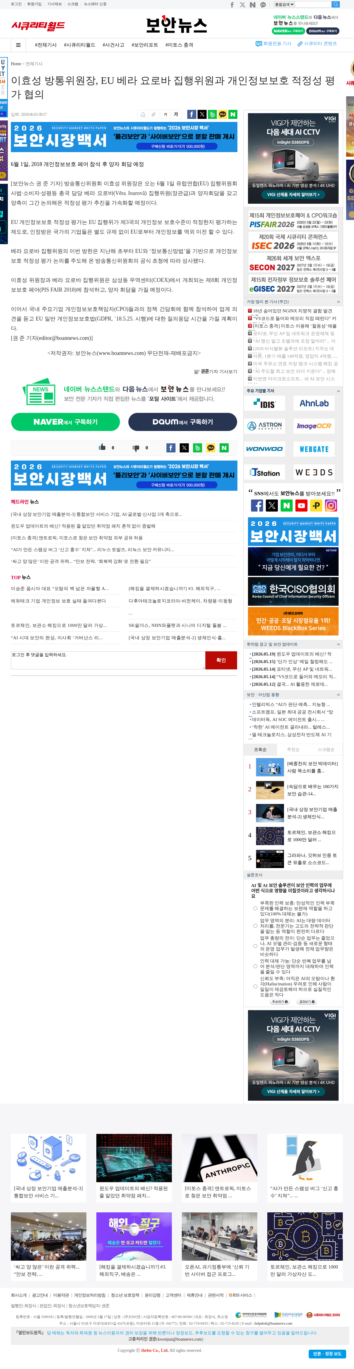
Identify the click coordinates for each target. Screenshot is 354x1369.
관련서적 (216, 1295)
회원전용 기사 (277, 43)
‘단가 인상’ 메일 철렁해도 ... (292, 661)
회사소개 (19, 1295)
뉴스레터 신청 (95, 4)
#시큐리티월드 (79, 44)
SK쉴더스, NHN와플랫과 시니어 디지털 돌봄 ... (178, 625)
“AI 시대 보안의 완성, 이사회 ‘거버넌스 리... (57, 637)
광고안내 (40, 1295)
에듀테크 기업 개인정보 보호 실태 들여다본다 (58, 600)
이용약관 (61, 1295)
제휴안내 (194, 1295)
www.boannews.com (121, 353)
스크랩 (72, 4)
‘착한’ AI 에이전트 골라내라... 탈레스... (291, 727)
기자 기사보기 (215, 371)
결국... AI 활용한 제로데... (290, 684)
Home (16, 64)
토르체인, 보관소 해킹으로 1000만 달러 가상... (59, 625)
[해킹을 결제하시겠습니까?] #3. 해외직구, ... (175, 588)
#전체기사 (46, 44)
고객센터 (173, 1295)
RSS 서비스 (242, 1295)
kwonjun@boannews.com (179, 1339)
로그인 (16, 4)
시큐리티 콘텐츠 (320, 43)
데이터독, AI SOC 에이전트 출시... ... (288, 719)
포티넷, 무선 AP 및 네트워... (292, 669)
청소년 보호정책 (125, 1295)
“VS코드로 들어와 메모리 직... (294, 676)
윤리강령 (152, 1295)
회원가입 (34, 4)
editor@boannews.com (64, 338)
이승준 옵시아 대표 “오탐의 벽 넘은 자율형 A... (60, 588)
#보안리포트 (145, 44)
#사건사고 (113, 44)
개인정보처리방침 (89, 1295)
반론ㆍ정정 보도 (327, 1354)
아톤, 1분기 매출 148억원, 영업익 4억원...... (295, 356)
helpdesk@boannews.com (273, 1323)
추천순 (293, 749)
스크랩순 (326, 749)
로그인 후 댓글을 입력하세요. (108, 660)
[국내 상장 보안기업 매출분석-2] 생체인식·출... (177, 637)
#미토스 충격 (179, 44)
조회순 (260, 749)
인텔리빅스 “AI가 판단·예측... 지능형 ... (291, 704)
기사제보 (54, 4)
